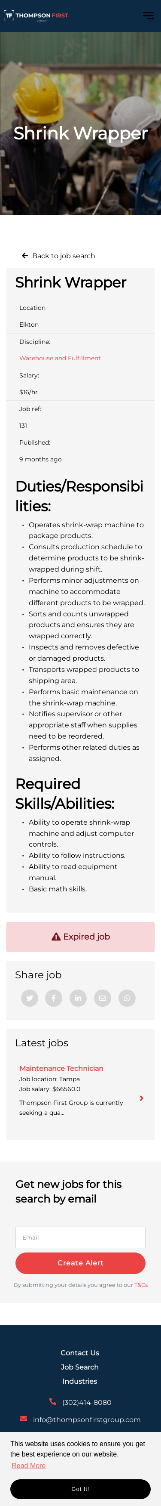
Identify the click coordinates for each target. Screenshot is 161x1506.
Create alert (81, 1263)
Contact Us (80, 1353)
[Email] (102, 998)
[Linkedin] (78, 998)
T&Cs (141, 1285)
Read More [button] (29, 1465)
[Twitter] (29, 998)
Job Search (80, 1367)
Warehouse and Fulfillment (60, 358)
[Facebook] (53, 998)
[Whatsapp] (127, 998)
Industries (79, 1381)
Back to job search (63, 256)
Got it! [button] (81, 1489)
